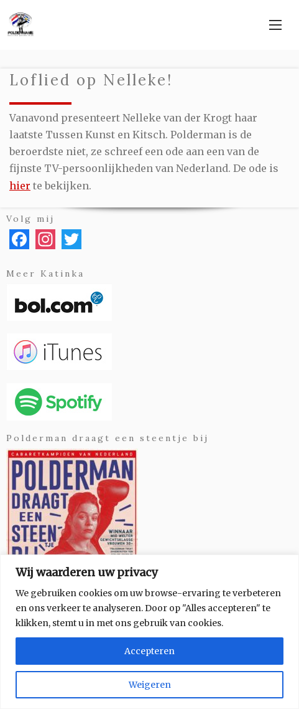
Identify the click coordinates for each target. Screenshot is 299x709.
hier (19, 185)
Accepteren (149, 651)
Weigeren (150, 684)
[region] (149, 631)
